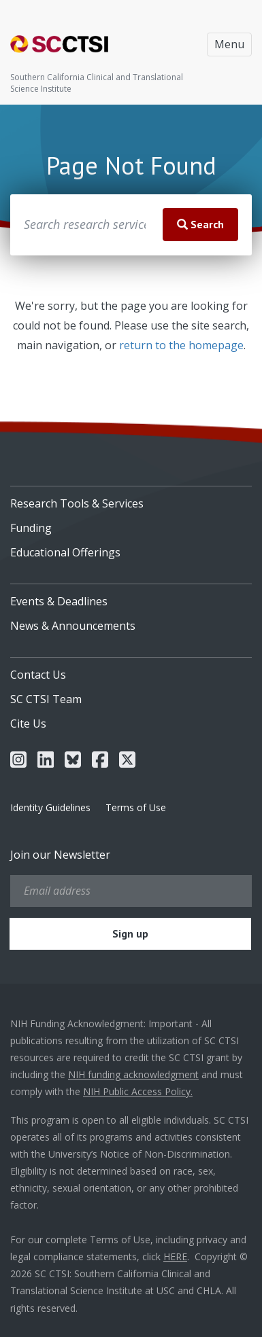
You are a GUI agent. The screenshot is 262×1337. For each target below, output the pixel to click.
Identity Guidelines (50, 807)
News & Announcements (72, 625)
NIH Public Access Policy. (138, 1091)
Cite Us (28, 723)
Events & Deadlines (59, 601)
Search (200, 224)
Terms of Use (135, 807)
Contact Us (38, 674)
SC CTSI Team (46, 699)
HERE (175, 1256)
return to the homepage (181, 345)
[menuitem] (131, 498)
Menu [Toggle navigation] (229, 44)
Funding (31, 527)
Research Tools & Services (77, 503)
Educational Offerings (65, 552)
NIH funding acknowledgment (133, 1074)
